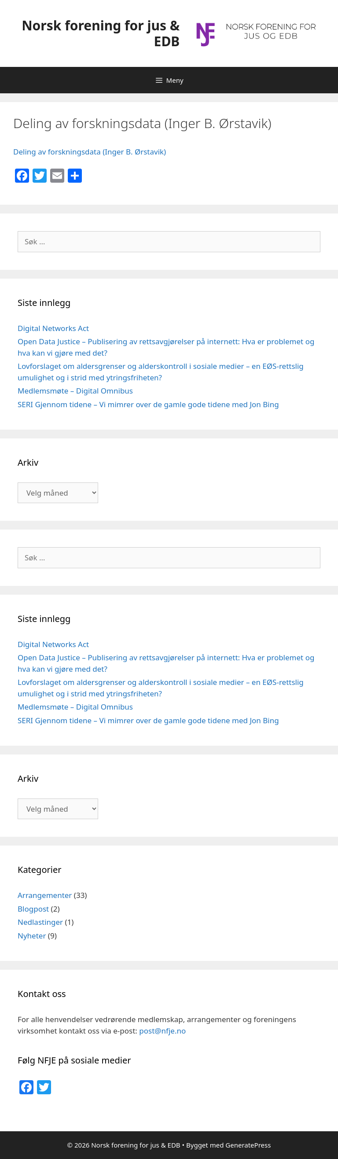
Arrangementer (45, 895)
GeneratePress (248, 1145)
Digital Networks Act (53, 328)
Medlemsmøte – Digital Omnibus (75, 391)
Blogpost (33, 909)
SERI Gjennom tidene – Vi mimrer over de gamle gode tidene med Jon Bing (148, 404)
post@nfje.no (162, 1031)
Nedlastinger (40, 922)
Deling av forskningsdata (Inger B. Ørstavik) (89, 152)
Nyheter (32, 936)
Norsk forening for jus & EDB (101, 33)
